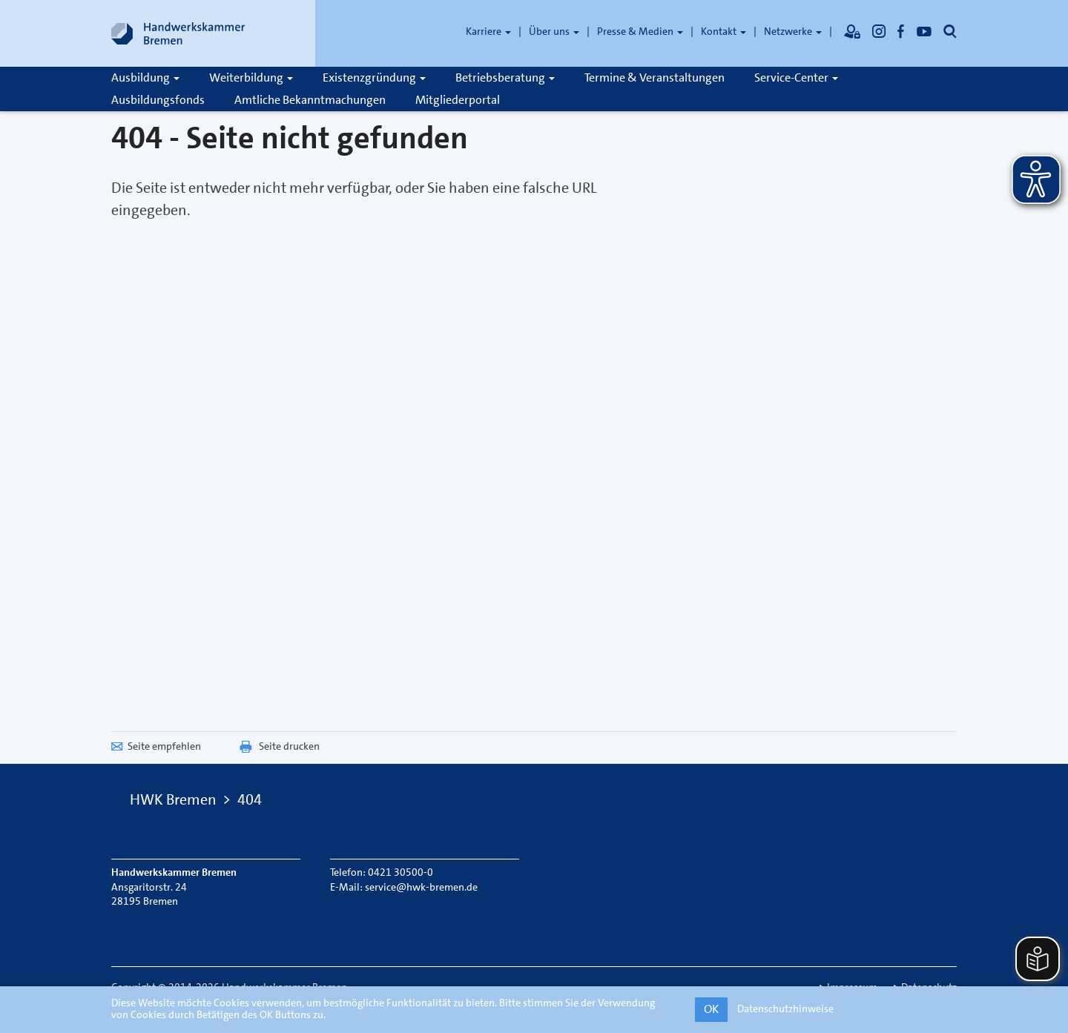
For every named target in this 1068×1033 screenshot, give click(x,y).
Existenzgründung (374, 77)
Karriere (488, 31)
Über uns (554, 31)
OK (711, 1009)
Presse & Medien (640, 31)
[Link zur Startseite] (178, 33)
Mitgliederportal (457, 100)
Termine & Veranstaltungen (654, 77)
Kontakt (723, 31)
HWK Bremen (173, 799)
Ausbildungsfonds (158, 100)
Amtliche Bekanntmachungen (310, 100)
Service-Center (796, 77)
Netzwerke (793, 31)
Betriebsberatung (505, 77)
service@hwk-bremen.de (421, 887)
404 (249, 799)
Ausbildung (145, 77)
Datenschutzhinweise (785, 1008)
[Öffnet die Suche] (950, 31)
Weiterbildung (251, 77)
